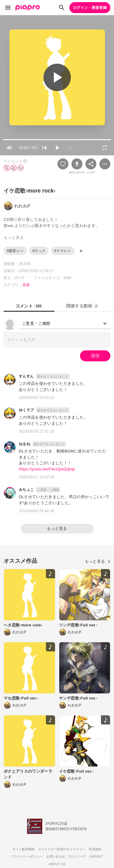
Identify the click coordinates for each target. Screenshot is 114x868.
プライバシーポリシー (27, 856)
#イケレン (62, 251)
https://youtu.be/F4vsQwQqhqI (47, 469)
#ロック (39, 251)
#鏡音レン (15, 251)
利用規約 (95, 849)
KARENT (96, 856)
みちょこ (26, 489)
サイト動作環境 (23, 849)
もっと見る (57, 528)
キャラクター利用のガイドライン (61, 849)
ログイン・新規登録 (90, 7)
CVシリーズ (77, 856)
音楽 (26, 285)
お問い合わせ (55, 856)
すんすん (26, 376)
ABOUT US (57, 864)
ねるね (24, 444)
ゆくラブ (26, 410)
